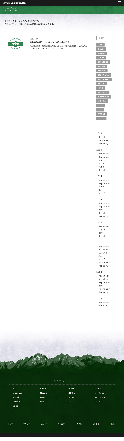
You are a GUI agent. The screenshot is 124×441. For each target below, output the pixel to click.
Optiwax (103, 95)
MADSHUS (103, 64)
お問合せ (113, 428)
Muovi (101, 86)
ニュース (44, 428)
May (100, 193)
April (102, 196)
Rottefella (103, 99)
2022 (99, 225)
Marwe (101, 68)
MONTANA (103, 77)
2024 (99, 179)
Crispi (71, 392)
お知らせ (103, 40)
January (103, 146)
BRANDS (62, 384)
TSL (100, 112)
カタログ (61, 428)
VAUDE (101, 116)
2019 (99, 302)
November (104, 309)
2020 (99, 275)
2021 (99, 245)
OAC (100, 90)
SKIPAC (102, 103)
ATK (100, 47)
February (104, 143)
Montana (100, 397)
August (102, 163)
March (102, 139)
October (103, 252)
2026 (99, 135)
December (104, 156)
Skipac (16, 405)
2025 (99, 152)
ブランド (26, 428)
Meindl (102, 73)
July (101, 166)
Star (100, 108)
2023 (99, 202)
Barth (101, 51)
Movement (104, 81)
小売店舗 (78, 428)
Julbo (101, 60)
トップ (10, 428)
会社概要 (95, 428)
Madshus (18, 397)
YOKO (101, 121)
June (101, 169)
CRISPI (101, 55)
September (105, 159)
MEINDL (71, 397)
